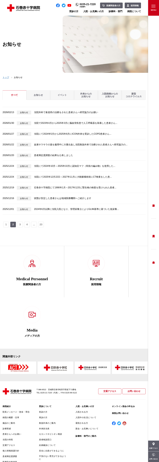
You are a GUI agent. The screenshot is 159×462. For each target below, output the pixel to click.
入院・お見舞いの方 (93, 11)
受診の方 (73, 11)
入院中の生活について (85, 368)
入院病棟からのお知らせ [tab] (110, 95)
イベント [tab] (62, 95)
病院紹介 (7, 357)
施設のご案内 (9, 374)
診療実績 (7, 379)
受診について (45, 357)
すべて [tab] (14, 95)
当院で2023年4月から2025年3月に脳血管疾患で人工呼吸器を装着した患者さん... (75, 123)
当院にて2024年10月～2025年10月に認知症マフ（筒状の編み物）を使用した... (74, 166)
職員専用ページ (136, 453)
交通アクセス (109, 342)
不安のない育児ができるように (52, 408)
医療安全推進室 (10, 413)
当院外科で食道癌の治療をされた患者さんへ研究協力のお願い (66, 112)
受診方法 (153, 203)
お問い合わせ (134, 342)
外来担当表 (44, 379)
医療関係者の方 (113, 5)
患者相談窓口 (45, 390)
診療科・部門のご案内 (85, 387)
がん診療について (11, 420)
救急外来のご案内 (47, 374)
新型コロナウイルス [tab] (134, 95)
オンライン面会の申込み (123, 357)
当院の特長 (8, 390)
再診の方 (43, 368)
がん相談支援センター (13, 431)
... (34, 224)
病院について (134, 11)
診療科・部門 (115, 11)
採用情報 (135, 5)
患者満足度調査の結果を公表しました (53, 155)
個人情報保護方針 (11, 402)
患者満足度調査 (10, 407)
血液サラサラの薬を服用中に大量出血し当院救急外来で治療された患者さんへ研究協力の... (80, 144)
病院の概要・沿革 (11, 368)
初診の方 (43, 363)
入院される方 (81, 363)
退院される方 (81, 374)
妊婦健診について (47, 396)
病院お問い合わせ (120, 364)
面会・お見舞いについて (86, 379)
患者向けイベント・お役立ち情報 (16, 438)
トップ (6, 77)
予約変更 (153, 234)
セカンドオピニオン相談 (50, 385)
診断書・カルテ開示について (52, 415)
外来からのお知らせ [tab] (86, 95)
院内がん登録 (9, 426)
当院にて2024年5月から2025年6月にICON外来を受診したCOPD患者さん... (72, 134)
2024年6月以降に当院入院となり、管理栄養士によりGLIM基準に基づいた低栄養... (76, 209)
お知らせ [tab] (38, 95)
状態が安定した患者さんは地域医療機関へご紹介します (62, 198)
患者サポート (45, 421)
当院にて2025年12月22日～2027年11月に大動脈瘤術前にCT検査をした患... (73, 177)
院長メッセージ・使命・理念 (16, 363)
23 (41, 224)
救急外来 (153, 258)
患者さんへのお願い (12, 385)
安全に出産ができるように (51, 402)
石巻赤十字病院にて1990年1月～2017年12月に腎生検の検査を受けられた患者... (75, 187)
